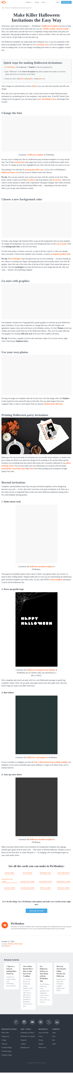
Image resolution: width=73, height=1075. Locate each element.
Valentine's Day (45, 881)
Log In (57, 2)
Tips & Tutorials (43, 1032)
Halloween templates (50, 26)
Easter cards (9, 888)
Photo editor (5, 1032)
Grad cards (9, 872)
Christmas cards (63, 881)
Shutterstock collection (53, 404)
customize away (42, 45)
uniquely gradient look (61, 254)
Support (41, 1044)
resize (31, 469)
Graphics (23, 1044)
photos (22, 79)
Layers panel (61, 244)
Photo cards (45, 888)
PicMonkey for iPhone (27, 1032)
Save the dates (63, 872)
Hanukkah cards (27, 888)
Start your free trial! (36, 911)
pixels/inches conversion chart (13, 469)
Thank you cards (27, 881)
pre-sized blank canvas (47, 99)
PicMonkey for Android (28, 1036)
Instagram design (7, 1055)
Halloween (11, 944)
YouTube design (6, 1051)
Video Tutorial (18, 944)
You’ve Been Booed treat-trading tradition (51, 762)
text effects (31, 180)
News (54, 1036)
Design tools (5, 1036)
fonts (40, 79)
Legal (54, 1044)
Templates (24, 1040)
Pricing (37, 2)
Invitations (27, 872)
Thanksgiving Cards (7, 880)
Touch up (4, 1044)
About (54, 1032)
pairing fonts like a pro (34, 170)
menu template (56, 580)
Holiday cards (63, 888)
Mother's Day (45, 872)
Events (41, 1036)
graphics (30, 79)
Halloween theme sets (10, 172)
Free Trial (66, 2)
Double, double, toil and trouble (55, 29)
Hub (34, 86)
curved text (56, 180)
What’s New (42, 1047)
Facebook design (7, 1047)
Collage (4, 1040)
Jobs (53, 1040)
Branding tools (25, 1047)
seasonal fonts (19, 162)
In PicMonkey (10, 67)
